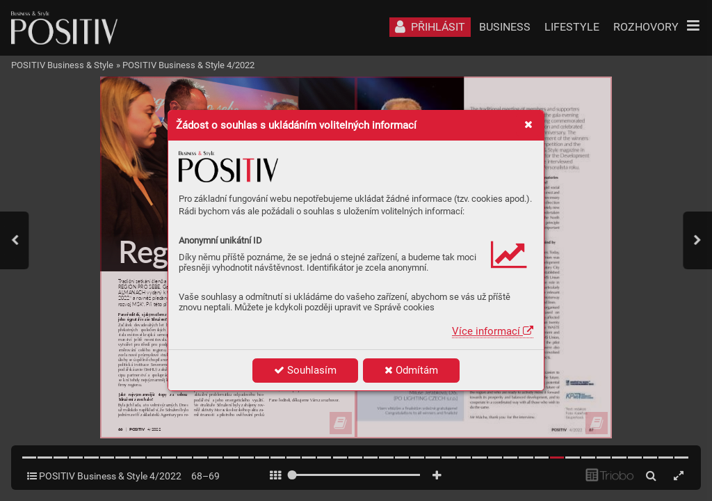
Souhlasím (305, 370)
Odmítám (411, 370)
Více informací (492, 331)
